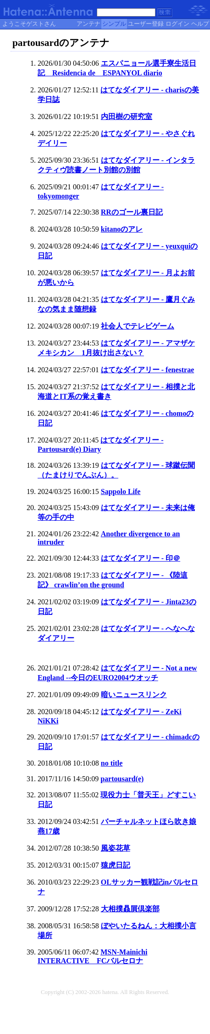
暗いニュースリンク (134, 695)
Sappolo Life (121, 491)
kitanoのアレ (122, 229)
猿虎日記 (115, 865)
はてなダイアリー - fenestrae (147, 370)
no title (112, 763)
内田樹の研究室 (126, 116)
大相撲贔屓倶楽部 (130, 909)
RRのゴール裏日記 (132, 212)
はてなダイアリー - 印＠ (140, 558)
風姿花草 (115, 848)
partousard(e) (122, 779)
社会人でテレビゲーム (137, 326)
